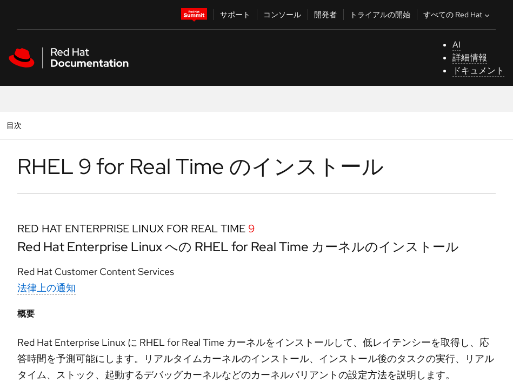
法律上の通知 (46, 287)
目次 (15, 125)
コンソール (282, 14)
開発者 (325, 14)
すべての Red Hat (457, 14)
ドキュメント (478, 70)
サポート (235, 14)
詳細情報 (469, 57)
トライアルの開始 (380, 14)
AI (456, 44)
